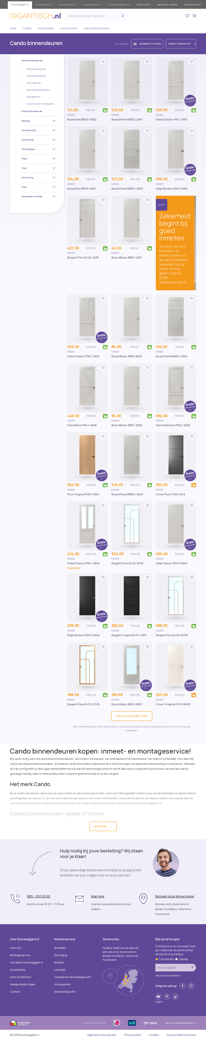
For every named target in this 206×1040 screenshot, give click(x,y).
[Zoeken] (93, 16)
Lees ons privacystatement (167, 975)
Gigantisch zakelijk (167, 4)
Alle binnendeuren (32, 60)
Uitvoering (28, 139)
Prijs (24, 187)
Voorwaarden (62, 984)
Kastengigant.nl (68, 4)
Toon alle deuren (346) (132, 716)
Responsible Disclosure (181, 1035)
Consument (164, 959)
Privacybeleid (132, 1035)
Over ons (15, 948)
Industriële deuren (36, 76)
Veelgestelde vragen (96, 28)
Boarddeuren (33, 96)
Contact (15, 991)
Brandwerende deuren (38, 89)
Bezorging (60, 955)
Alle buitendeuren (32, 111)
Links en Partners (20, 977)
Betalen (59, 962)
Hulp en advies (68, 28)
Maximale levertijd (32, 196)
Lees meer (103, 826)
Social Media (17, 970)
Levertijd (59, 970)
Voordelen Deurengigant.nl (26, 962)
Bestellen (60, 948)
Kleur (25, 158)
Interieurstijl (29, 130)
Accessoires (46, 28)
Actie (161, 204)
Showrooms (143, 4)
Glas (24, 168)
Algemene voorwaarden (101, 1035)
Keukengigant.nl (92, 4)
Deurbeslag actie (64, 991)
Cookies (154, 1035)
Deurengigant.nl (20, 4)
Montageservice (20, 955)
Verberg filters (147, 43)
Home (13, 28)
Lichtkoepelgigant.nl (118, 4)
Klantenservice (192, 4)
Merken (26, 120)
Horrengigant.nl (44, 4)
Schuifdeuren (34, 83)
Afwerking (27, 177)
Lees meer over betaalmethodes (180, 1023)
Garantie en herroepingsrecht (72, 977)
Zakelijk (181, 959)
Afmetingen (28, 149)
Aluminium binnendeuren (40, 103)
